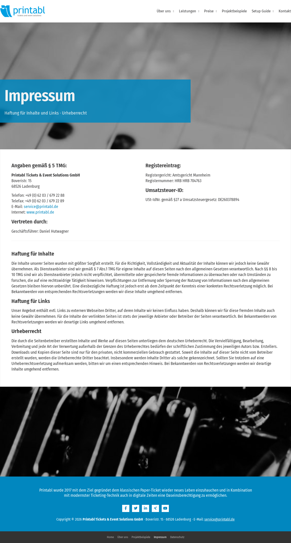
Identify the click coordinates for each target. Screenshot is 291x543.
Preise (210, 11)
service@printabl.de (41, 206)
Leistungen (189, 11)
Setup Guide (263, 11)
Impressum (160, 537)
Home (110, 537)
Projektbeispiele (234, 11)
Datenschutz (177, 537)
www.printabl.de (40, 212)
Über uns (165, 11)
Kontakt (285, 11)
